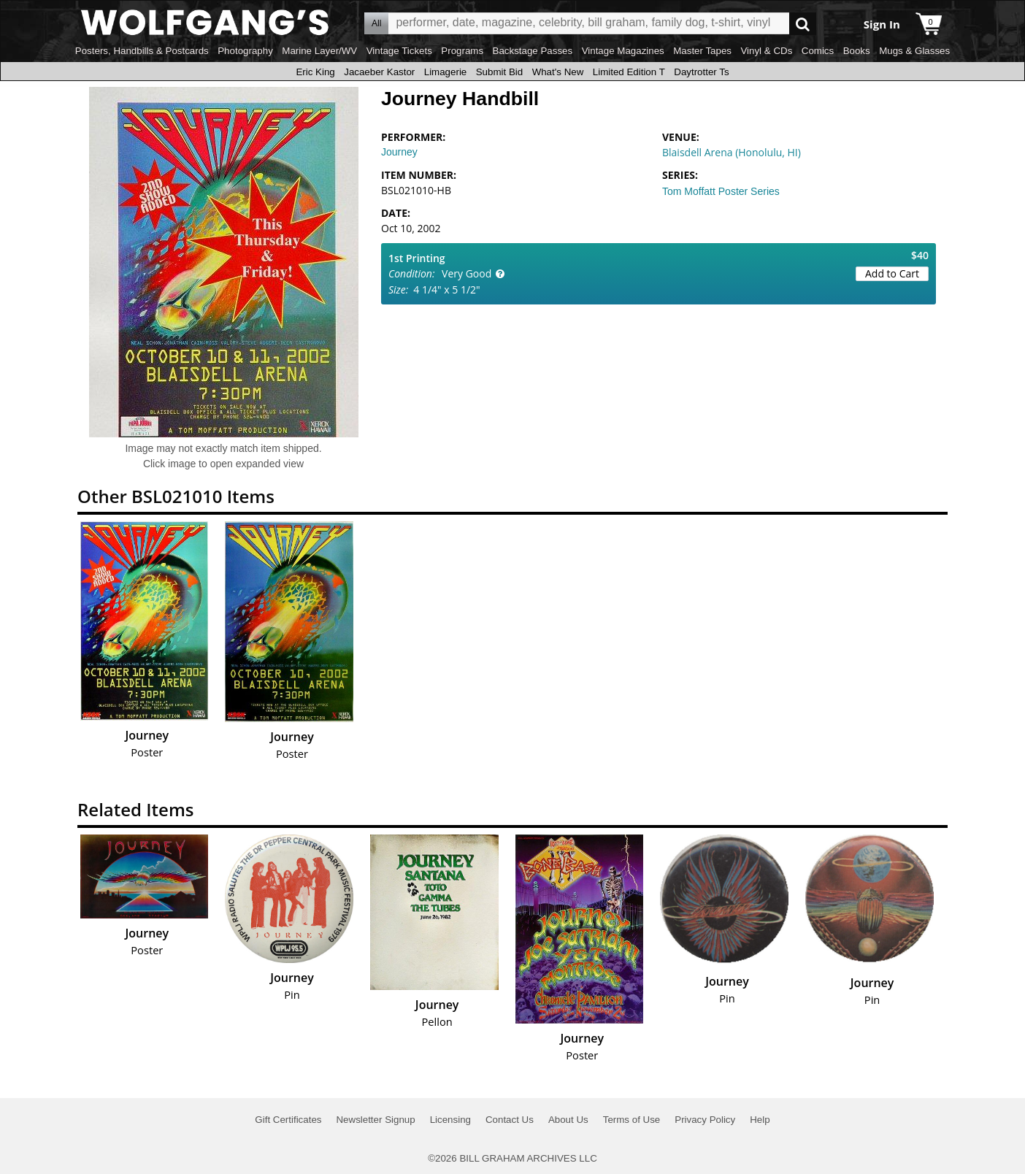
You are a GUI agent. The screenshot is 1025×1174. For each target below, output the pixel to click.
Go (802, 23)
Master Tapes (702, 50)
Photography (245, 50)
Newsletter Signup (375, 1119)
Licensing (450, 1119)
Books (856, 50)
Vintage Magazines (623, 50)
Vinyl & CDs (766, 50)
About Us (568, 1119)
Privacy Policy (705, 1119)
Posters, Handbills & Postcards (142, 50)
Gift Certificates (288, 1119)
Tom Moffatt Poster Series (721, 191)
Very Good (466, 273)
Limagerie (445, 71)
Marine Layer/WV (319, 50)
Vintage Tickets (399, 50)
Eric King (315, 71)
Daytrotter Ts (701, 71)
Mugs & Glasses (914, 50)
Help (759, 1119)
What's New (558, 71)
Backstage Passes (533, 50)
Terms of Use (632, 1119)
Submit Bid (499, 71)
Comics (818, 50)
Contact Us (509, 1119)
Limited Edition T (629, 71)
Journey (399, 152)
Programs (462, 50)
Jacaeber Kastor (379, 71)
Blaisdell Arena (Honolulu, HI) (731, 152)
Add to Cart (892, 273)
